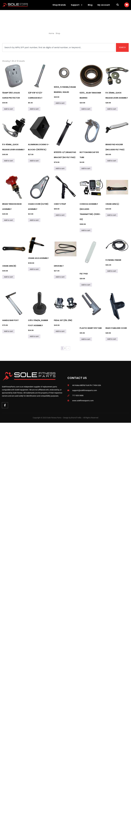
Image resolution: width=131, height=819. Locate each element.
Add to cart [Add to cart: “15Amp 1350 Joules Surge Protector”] (8, 109)
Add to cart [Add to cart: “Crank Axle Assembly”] (34, 269)
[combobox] (58, 47)
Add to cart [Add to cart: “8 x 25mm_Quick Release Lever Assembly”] (111, 109)
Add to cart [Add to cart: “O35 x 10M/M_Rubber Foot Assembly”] (34, 336)
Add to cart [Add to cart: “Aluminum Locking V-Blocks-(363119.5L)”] (34, 161)
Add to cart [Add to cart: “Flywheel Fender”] (111, 271)
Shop (58, 33)
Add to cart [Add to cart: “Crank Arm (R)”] (8, 277)
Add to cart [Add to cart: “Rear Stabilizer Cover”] (111, 339)
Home (51, 33)
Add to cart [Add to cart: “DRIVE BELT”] (60, 277)
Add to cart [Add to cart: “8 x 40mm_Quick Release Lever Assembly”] (8, 161)
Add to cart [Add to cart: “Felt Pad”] (85, 285)
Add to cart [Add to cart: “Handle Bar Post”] (8, 331)
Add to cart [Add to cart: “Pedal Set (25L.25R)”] (60, 331)
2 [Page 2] (64, 348)
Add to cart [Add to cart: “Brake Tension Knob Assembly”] (8, 220)
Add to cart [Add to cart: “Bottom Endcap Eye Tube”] (85, 168)
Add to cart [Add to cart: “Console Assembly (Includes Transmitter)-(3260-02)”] (85, 230)
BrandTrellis (76, 417)
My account (103, 4)
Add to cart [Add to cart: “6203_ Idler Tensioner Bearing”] (85, 109)
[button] (117, 4)
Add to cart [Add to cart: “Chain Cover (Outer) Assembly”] (34, 220)
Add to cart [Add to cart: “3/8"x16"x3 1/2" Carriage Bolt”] (34, 109)
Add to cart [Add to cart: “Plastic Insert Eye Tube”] (85, 339)
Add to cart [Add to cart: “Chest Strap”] (60, 215)
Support (77, 5)
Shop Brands (59, 4)
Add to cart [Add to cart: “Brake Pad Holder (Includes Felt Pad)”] (111, 161)
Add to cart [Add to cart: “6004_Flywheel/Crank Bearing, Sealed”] (60, 103)
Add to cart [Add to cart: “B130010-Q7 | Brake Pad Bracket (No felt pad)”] (60, 168)
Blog (90, 4)
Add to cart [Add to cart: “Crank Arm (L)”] (111, 215)
